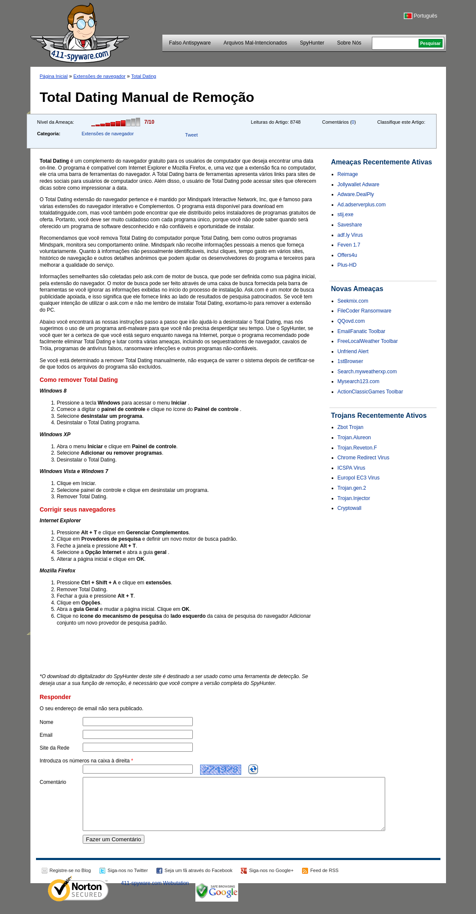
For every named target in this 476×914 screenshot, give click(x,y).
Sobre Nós (349, 43)
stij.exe (345, 214)
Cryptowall (350, 508)
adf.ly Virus (350, 235)
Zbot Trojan (351, 427)
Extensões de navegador (99, 76)
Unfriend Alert (353, 351)
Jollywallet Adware (359, 185)
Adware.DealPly (356, 194)
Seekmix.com (353, 301)
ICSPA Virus (351, 468)
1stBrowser (350, 361)
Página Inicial (54, 76)
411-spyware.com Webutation (155, 893)
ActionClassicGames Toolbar (370, 392)
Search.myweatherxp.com (367, 372)
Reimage (348, 174)
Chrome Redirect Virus (363, 458)
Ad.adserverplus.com (362, 205)
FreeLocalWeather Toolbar (368, 341)
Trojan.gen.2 (352, 488)
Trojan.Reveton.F (357, 448)
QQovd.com (351, 321)
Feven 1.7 (349, 245)
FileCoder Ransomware (365, 311)
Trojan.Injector (354, 498)
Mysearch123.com (359, 381)
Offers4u (347, 255)
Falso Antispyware (189, 43)
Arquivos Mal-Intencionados (255, 43)
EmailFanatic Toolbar (362, 331)
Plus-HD (347, 265)
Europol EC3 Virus (359, 478)
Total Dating (143, 76)
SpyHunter (312, 43)
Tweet (191, 134)
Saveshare (350, 225)
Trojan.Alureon (354, 438)
